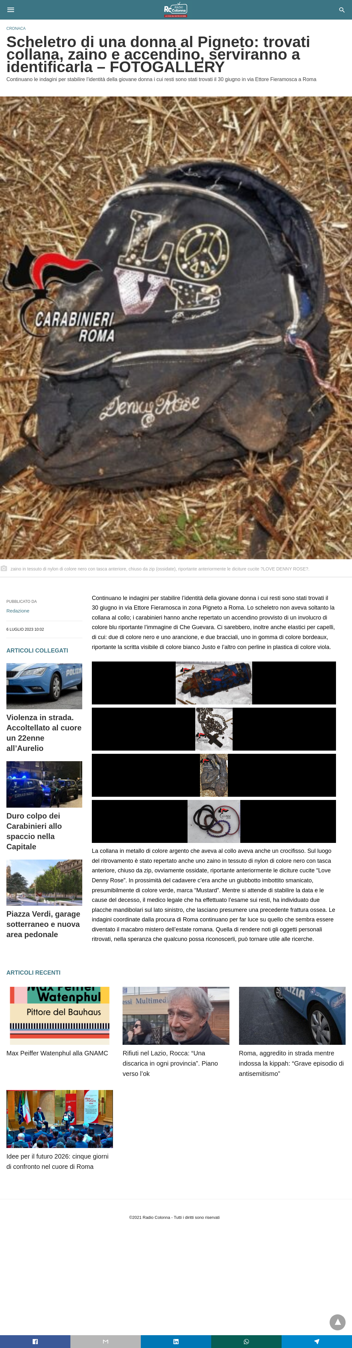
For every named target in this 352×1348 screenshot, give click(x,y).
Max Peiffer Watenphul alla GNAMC (57, 1053)
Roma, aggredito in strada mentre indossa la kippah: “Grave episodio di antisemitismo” (291, 1063)
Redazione (17, 610)
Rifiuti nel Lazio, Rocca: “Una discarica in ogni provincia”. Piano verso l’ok (170, 1063)
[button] (214, 683)
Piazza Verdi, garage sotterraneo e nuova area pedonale (43, 924)
